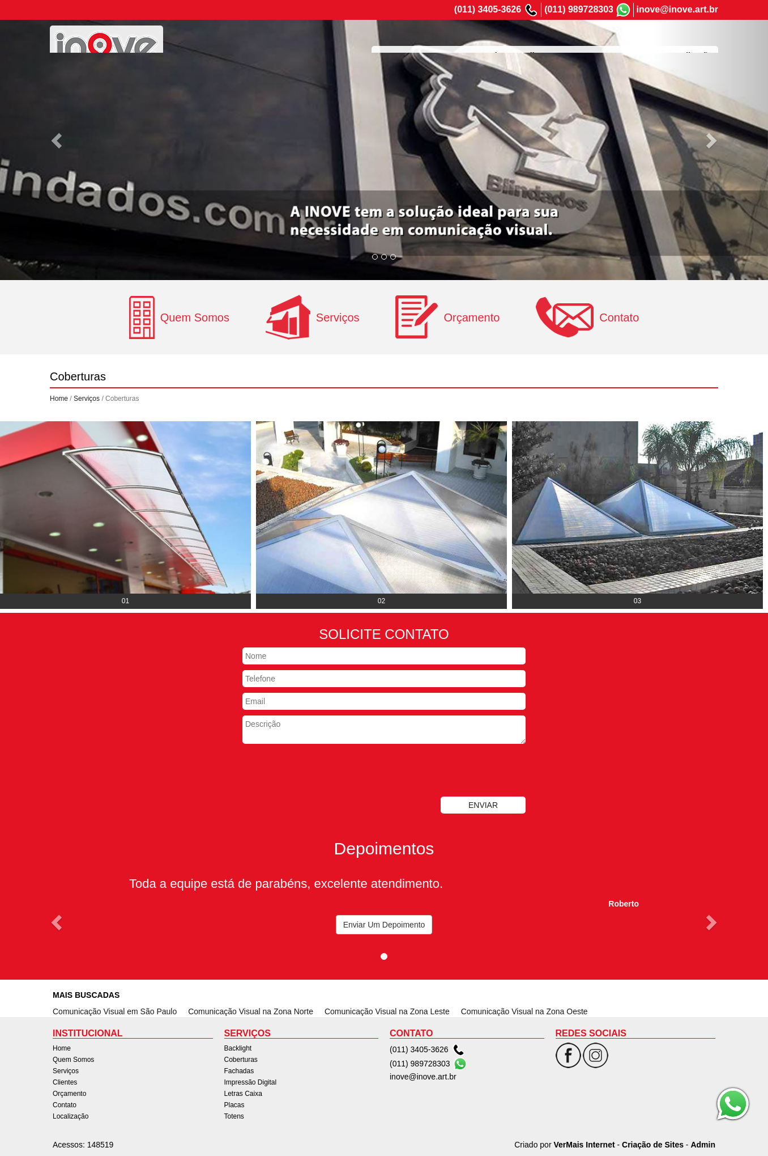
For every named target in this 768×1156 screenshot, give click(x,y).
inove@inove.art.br (677, 9)
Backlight (238, 1048)
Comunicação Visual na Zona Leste (387, 1011)
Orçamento (590, 41)
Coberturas (241, 1060)
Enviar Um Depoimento (384, 924)
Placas (234, 1105)
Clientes (539, 41)
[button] (57, 140)
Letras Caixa (243, 1094)
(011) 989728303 (578, 9)
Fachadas (239, 1071)
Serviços (493, 41)
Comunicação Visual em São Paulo (115, 1011)
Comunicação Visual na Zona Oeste (524, 1011)
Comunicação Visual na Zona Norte (250, 1011)
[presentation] (328, 772)
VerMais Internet (584, 1144)
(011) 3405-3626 (487, 9)
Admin (702, 1144)
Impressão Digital (250, 1082)
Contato (639, 41)
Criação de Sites (653, 1144)
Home (388, 41)
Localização (690, 41)
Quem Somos (438, 41)
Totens (234, 1116)
